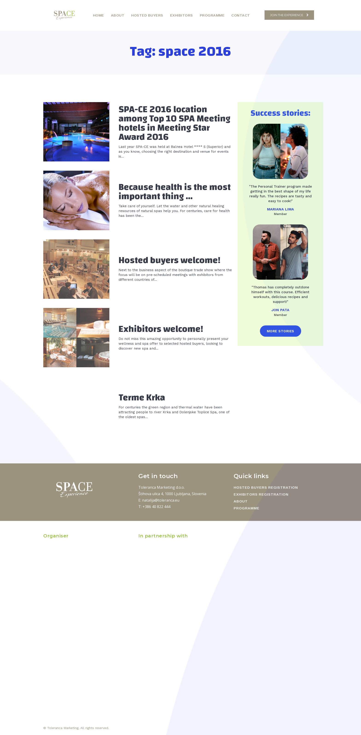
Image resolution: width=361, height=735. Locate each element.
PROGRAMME (246, 508)
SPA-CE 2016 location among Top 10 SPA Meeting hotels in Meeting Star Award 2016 (174, 123)
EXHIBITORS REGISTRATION (261, 494)
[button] (258, 15)
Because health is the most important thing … (175, 192)
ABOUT (241, 501)
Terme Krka (142, 397)
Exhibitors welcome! (161, 329)
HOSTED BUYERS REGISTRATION (266, 487)
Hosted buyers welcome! (169, 260)
